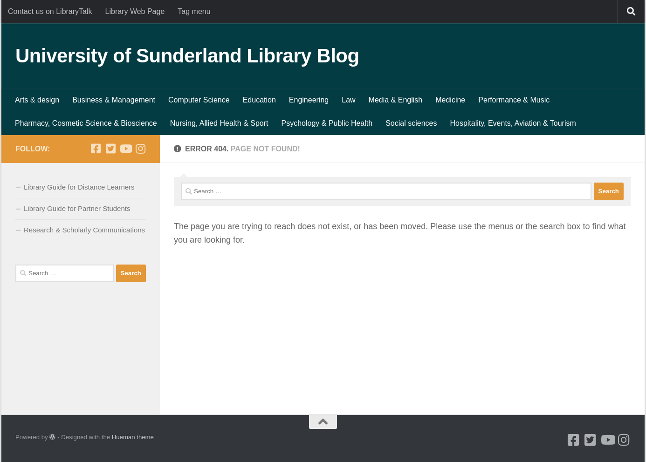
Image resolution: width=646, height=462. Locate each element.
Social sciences (411, 123)
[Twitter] (110, 148)
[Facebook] (95, 148)
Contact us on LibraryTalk (50, 11)
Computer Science (199, 100)
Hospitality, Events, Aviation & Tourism (513, 123)
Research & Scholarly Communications (84, 230)
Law (348, 100)
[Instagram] (140, 148)
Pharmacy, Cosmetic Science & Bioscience (86, 123)
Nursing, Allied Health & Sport (219, 123)
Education (259, 100)
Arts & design (37, 100)
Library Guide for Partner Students (77, 208)
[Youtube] (125, 148)
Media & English (396, 100)
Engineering (309, 100)
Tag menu (194, 11)
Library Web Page (135, 11)
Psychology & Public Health (327, 123)
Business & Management (113, 100)
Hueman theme (133, 437)
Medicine (450, 100)
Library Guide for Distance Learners (79, 187)
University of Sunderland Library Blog (187, 56)
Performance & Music (514, 100)
